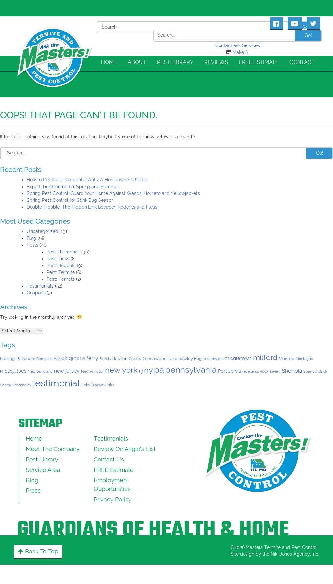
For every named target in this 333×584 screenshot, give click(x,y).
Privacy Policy (113, 499)
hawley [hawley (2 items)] (186, 358)
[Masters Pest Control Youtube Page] (295, 23)
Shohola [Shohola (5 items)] (292, 371)
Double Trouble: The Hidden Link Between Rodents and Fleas (92, 207)
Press (33, 490)
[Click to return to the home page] (55, 34)
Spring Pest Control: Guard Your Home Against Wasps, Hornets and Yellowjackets (113, 193)
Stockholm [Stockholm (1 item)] (21, 385)
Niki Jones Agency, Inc (294, 554)
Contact (302, 62)
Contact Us (109, 459)
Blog (31, 238)
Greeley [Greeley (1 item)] (135, 359)
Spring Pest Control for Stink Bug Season (70, 200)
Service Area (43, 469)
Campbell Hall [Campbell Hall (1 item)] (48, 359)
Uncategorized (42, 231)
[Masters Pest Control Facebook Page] (276, 23)
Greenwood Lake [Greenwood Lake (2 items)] (160, 358)
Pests (32, 245)
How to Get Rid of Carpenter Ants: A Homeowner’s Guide (87, 179)
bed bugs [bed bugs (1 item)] (8, 359)
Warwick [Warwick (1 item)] (98, 385)
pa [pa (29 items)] (159, 370)
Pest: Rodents (61, 265)
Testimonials (40, 286)
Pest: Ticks (58, 258)
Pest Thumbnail (63, 251)
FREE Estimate (259, 62)
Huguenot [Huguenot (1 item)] (202, 359)
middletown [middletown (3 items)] (238, 358)
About (137, 62)
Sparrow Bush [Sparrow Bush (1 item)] (315, 371)
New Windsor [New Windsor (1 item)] (92, 371)
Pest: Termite (61, 272)
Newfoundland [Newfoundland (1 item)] (40, 371)
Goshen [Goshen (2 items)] (119, 358)
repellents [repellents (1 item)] (250, 371)
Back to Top (38, 551)
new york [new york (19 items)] (121, 370)
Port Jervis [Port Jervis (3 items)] (229, 371)
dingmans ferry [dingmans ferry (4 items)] (79, 358)
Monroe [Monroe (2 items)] (286, 358)
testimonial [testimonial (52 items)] (56, 383)
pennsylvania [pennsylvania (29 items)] (191, 370)
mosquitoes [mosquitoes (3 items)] (13, 371)
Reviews (216, 62)
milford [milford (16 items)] (265, 357)
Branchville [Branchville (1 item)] (26, 359)
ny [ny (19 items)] (148, 370)
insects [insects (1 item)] (217, 359)
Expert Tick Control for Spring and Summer (73, 186)
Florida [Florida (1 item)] (105, 359)
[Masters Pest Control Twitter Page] (313, 23)
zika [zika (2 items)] (110, 385)
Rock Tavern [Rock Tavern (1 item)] (270, 371)
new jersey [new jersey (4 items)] (67, 371)
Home (109, 62)
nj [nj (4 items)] (141, 371)
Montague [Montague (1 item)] (304, 359)
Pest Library (175, 62)
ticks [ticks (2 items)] (85, 385)
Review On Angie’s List (125, 449)
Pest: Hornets (61, 279)
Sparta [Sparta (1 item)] (5, 385)
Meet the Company (53, 449)
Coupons (36, 292)
